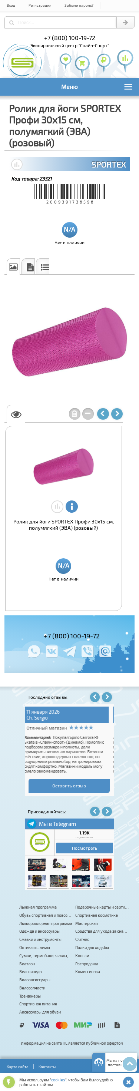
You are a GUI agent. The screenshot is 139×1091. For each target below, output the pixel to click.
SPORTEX (109, 164)
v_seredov (41, 718)
